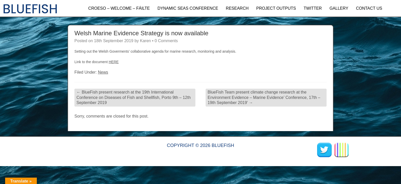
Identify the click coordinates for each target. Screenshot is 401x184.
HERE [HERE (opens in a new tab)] (114, 62)
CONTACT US (369, 8)
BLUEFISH (30, 9)
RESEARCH (237, 8)
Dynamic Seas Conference (188, 8)
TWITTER (313, 8)
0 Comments (166, 41)
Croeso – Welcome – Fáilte (119, 8)
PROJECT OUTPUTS (276, 8)
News (103, 72)
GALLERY (338, 8)
